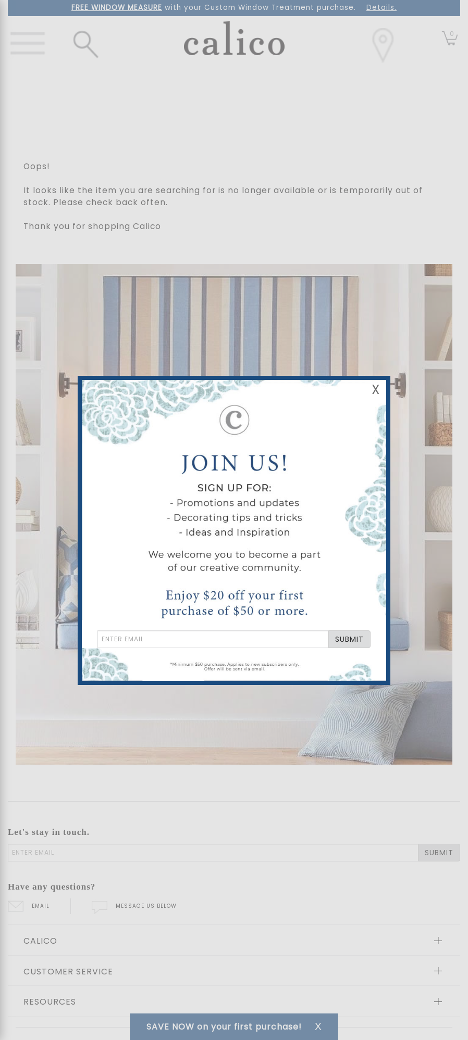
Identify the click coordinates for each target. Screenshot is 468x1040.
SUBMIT (349, 639)
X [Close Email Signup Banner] (376, 390)
